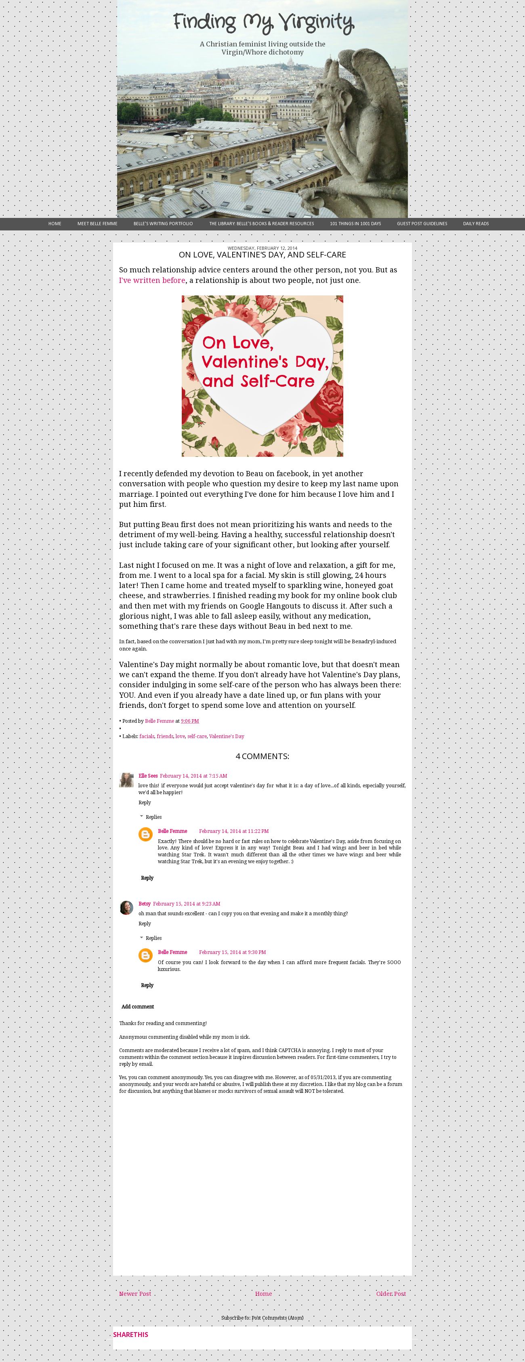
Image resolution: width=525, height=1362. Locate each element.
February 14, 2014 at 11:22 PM (234, 831)
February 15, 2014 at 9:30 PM (232, 952)
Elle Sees (148, 776)
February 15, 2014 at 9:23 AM (186, 904)
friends (165, 736)
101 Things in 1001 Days (355, 224)
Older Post (391, 1294)
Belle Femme (172, 831)
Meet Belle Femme (98, 224)
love (180, 736)
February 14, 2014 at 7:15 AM (193, 776)
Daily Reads (476, 224)
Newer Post (135, 1294)
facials (146, 736)
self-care (197, 736)
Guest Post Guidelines (422, 224)
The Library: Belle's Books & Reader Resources (261, 224)
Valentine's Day (226, 736)
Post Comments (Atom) (278, 1318)
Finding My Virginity (262, 22)
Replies (154, 817)
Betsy (145, 904)
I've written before (152, 280)
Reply (145, 802)
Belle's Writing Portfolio (163, 224)
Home (54, 224)
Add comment (138, 1007)
